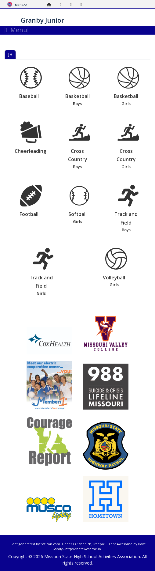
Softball (79, 205)
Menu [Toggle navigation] (16, 30)
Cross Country (79, 146)
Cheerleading (31, 138)
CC (75, 544)
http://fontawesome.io (83, 549)
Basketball (79, 87)
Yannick (85, 544)
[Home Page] (51, 4)
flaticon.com (50, 544)
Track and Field (128, 209)
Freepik (99, 544)
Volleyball (116, 268)
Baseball (31, 83)
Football (31, 201)
